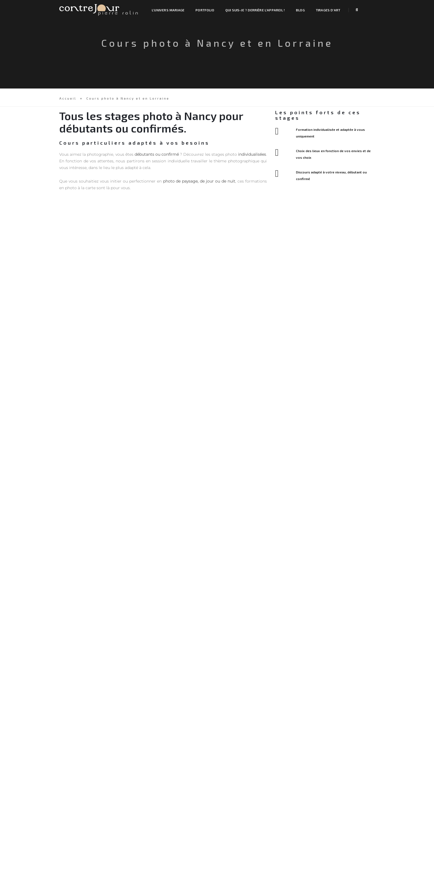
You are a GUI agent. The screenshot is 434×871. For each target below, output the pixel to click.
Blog (300, 10)
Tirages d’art (328, 10)
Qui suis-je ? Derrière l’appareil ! (255, 10)
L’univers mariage (168, 10)
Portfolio (204, 10)
